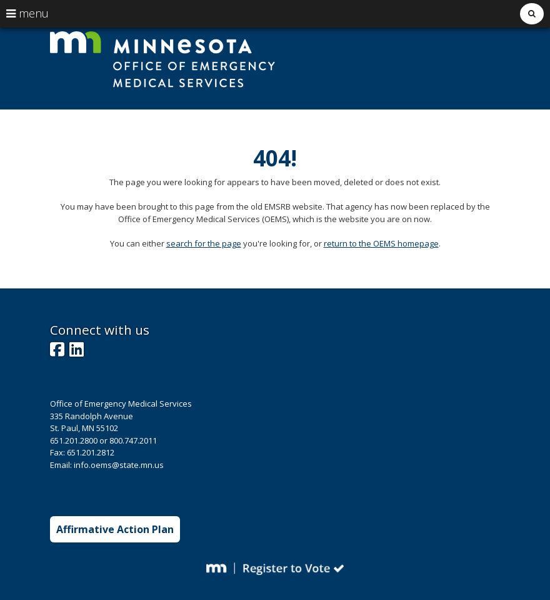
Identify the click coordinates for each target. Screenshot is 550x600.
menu (27, 13)
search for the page (203, 243)
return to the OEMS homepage (381, 243)
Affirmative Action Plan (115, 529)
